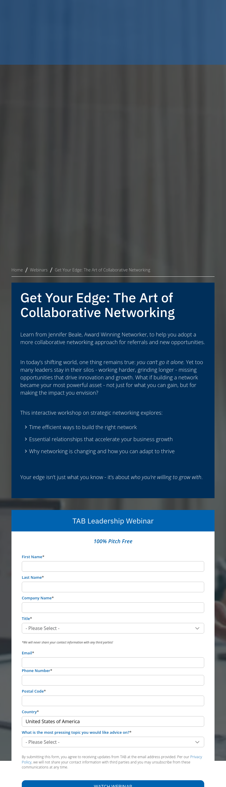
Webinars (39, 107)
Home (17, 107)
